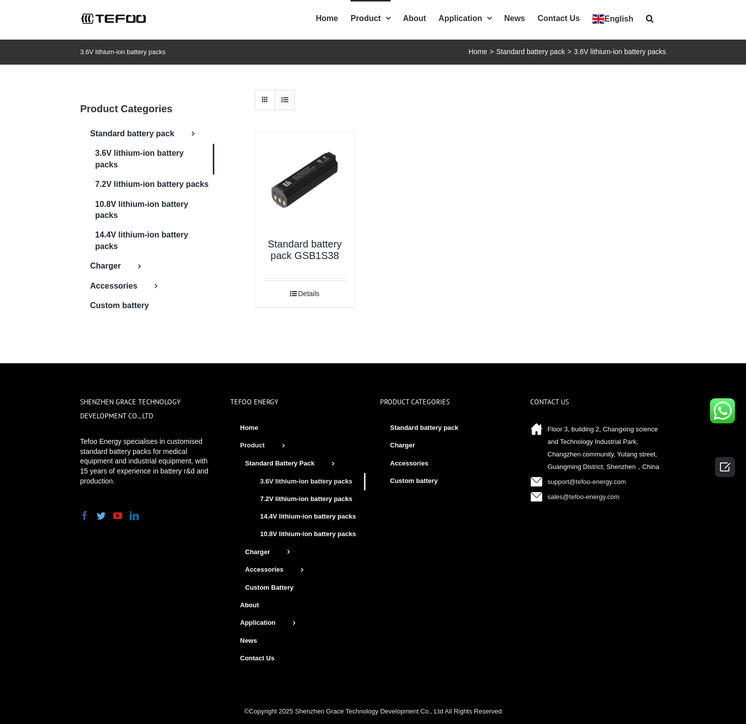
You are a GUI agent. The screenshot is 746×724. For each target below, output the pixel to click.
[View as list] (284, 100)
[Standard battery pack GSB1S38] (304, 181)
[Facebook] (84, 515)
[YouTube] (117, 515)
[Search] (649, 17)
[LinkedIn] (134, 515)
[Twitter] (101, 515)
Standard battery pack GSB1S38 (305, 249)
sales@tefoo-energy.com (584, 497)
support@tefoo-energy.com (587, 482)
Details (308, 294)
